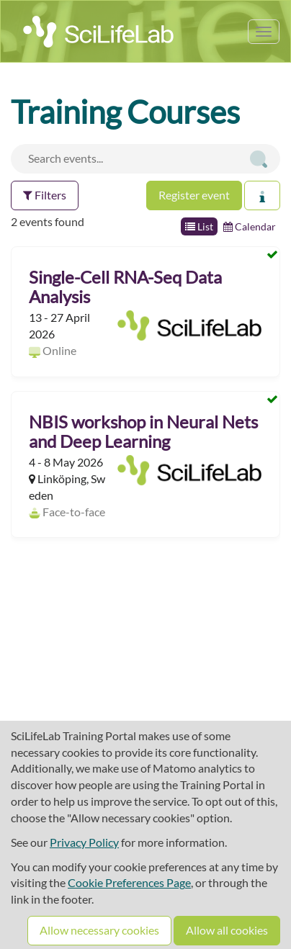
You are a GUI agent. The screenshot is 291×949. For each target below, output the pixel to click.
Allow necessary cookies (99, 930)
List (199, 226)
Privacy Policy (84, 842)
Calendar (249, 226)
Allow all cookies (227, 930)
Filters (44, 195)
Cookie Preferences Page (129, 882)
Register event (194, 195)
